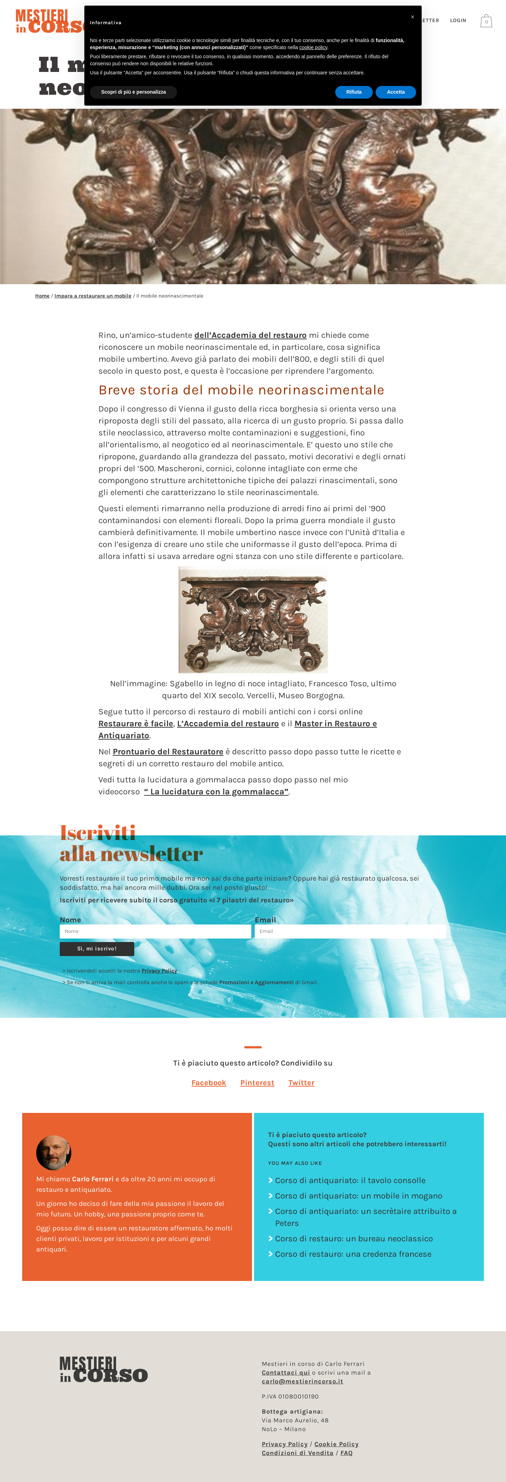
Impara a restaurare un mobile (92, 302)
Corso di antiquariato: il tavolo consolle (350, 1187)
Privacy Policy (159, 977)
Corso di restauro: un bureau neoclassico (354, 1245)
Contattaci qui (286, 1372)
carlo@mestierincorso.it (302, 1381)
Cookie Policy (336, 1444)
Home (42, 302)
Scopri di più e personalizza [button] (133, 92)
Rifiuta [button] (354, 92)
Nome (70, 926)
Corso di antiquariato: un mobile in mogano (358, 1202)
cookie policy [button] (313, 47)
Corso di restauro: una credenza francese (353, 1261)
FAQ (346, 1453)
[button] (209, 1089)
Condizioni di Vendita (298, 1453)
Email (265, 926)
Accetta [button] (396, 92)
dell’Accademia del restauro (250, 341)
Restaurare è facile (135, 730)
